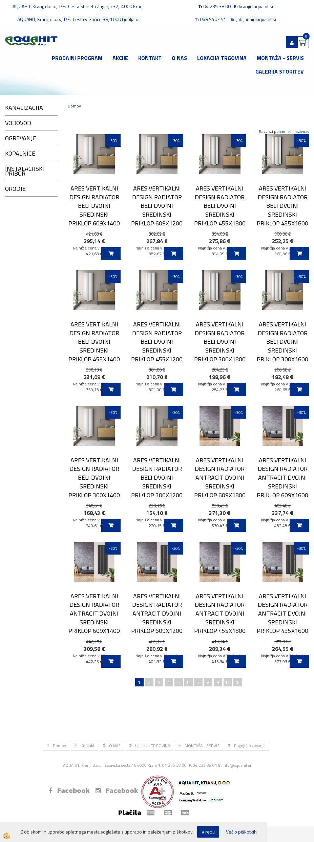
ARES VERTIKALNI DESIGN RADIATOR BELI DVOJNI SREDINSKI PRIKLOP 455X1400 (94, 342)
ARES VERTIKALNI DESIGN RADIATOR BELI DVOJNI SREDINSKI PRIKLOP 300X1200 (157, 478)
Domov (74, 106)
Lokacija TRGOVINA (222, 58)
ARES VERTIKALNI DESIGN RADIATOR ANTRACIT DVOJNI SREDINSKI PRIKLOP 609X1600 (282, 478)
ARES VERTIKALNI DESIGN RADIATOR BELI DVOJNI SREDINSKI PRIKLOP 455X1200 (157, 342)
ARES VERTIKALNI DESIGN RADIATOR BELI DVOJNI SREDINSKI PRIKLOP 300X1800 (220, 342)
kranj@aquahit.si (256, 6)
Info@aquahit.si (237, 765)
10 (227, 682)
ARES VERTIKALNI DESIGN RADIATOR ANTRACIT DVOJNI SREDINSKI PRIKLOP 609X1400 (94, 614)
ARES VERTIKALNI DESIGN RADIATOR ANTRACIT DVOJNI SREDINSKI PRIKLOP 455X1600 (282, 614)
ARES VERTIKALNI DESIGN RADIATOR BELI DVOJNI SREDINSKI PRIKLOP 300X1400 (94, 478)
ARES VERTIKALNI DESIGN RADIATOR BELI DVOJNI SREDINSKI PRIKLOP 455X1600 (282, 206)
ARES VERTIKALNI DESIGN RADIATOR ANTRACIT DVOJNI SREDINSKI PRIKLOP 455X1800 (220, 614)
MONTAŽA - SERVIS (280, 58)
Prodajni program (77, 58)
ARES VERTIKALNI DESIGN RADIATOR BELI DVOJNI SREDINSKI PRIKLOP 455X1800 (220, 206)
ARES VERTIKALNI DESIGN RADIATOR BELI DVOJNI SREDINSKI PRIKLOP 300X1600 (282, 342)
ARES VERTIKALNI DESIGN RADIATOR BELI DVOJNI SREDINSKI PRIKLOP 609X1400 (94, 206)
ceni (285, 131)
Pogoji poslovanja (250, 745)
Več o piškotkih (241, 831)
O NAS (179, 58)
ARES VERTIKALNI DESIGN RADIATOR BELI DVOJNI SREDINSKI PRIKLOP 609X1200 (157, 206)
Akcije (120, 58)
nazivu (301, 131)
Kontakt (150, 58)
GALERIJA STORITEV (279, 71)
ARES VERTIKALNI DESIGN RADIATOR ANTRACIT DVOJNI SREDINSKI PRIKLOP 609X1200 (157, 614)
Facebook (69, 790)
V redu (208, 831)
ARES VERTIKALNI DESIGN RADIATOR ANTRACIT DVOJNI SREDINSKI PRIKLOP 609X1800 (220, 478)
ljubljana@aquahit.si (255, 19)
